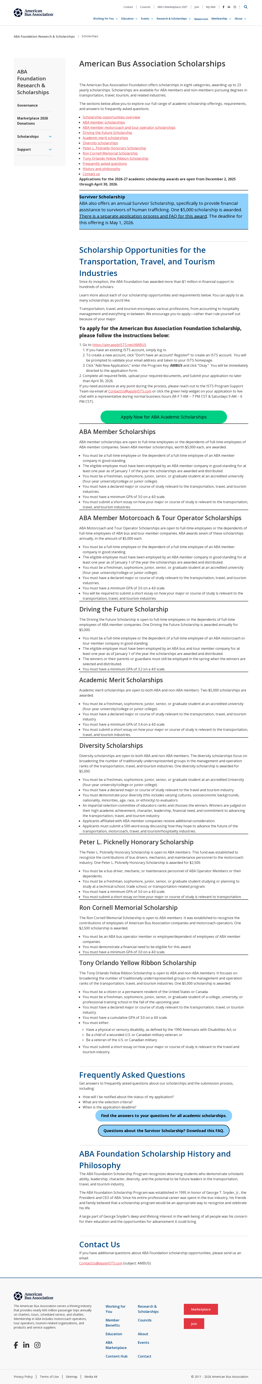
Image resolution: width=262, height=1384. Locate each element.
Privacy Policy (23, 1377)
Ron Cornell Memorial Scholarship (110, 153)
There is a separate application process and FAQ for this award (143, 216)
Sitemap (71, 1377)
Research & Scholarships (172, 18)
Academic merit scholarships (105, 137)
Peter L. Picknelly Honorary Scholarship (114, 148)
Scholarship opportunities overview (111, 117)
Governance (27, 105)
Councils (145, 7)
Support (24, 149)
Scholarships (28, 136)
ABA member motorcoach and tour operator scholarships (129, 127)
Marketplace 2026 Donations (32, 121)
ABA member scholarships (104, 122)
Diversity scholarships (100, 143)
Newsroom (201, 19)
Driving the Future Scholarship (107, 132)
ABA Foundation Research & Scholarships (44, 36)
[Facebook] (223, 7)
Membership (219, 18)
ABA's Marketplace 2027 (172, 7)
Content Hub (117, 1356)
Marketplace (201, 1309)
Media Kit (90, 1377)
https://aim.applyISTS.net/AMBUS (119, 344)
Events (145, 18)
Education (127, 18)
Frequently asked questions (105, 163)
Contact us (91, 174)
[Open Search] (245, 6)
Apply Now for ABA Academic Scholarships (164, 417)
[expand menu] (50, 136)
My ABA (211, 7)
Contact (128, 7)
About (238, 18)
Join (197, 7)
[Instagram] (235, 7)
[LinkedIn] (229, 7)
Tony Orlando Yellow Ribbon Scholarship (115, 158)
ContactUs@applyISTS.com (129, 391)
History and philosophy (101, 168)
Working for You (103, 18)
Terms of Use (49, 1377)
